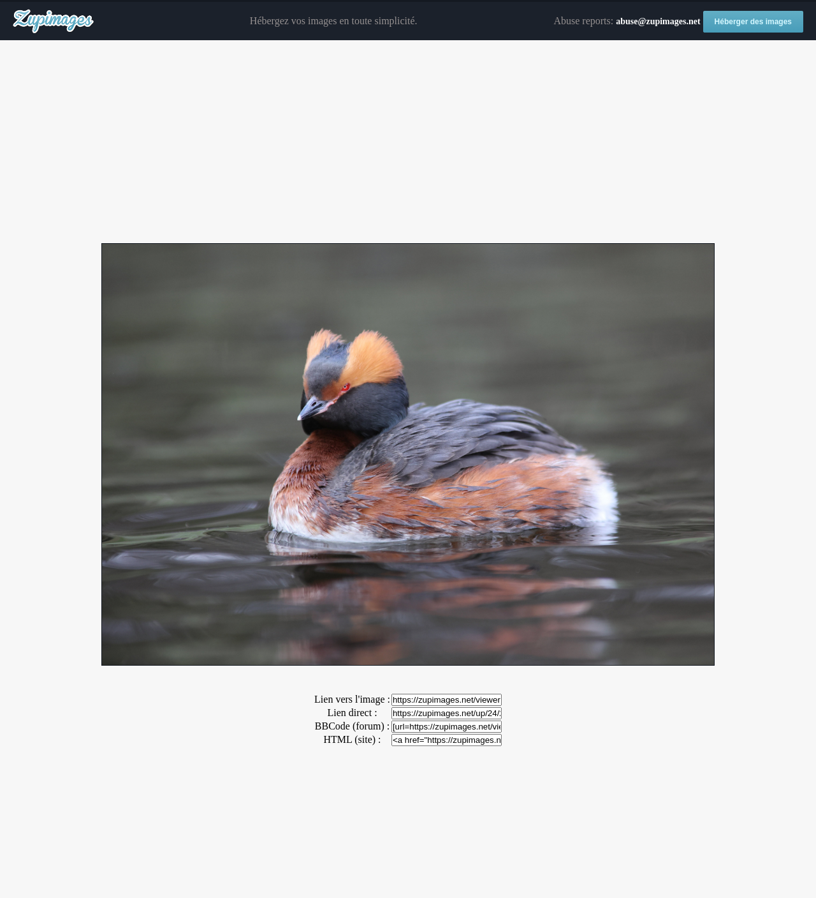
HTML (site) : (352, 739)
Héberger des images (753, 21)
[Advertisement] (408, 142)
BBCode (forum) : (352, 726)
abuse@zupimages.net (658, 21)
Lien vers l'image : (352, 699)
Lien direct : (352, 712)
